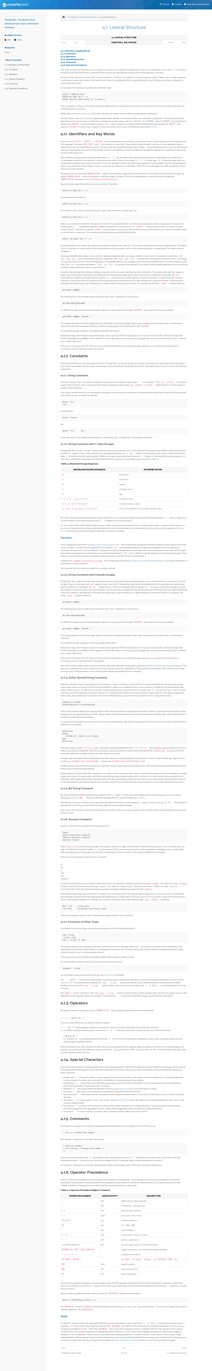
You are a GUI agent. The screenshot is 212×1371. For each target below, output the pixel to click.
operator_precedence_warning (124, 1340)
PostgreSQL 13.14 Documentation (82, 17)
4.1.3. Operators (11, 74)
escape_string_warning (141, 561)
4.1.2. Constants (11, 70)
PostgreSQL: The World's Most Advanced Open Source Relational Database (21, 24)
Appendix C (79, 153)
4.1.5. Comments (11, 84)
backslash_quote (162, 561)
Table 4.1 (155, 459)
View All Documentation (198, 4)
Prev (64, 42)
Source (166, 4)
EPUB (19, 40)
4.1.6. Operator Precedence (16, 88)
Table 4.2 (64, 1180)
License (178, 4)
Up (75, 42)
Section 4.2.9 (110, 975)
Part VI (154, 127)
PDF (9, 40)
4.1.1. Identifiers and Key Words (17, 65)
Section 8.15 (124, 1089)
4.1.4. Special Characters (15, 79)
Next (184, 42)
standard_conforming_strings (100, 545)
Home (7, 52)
